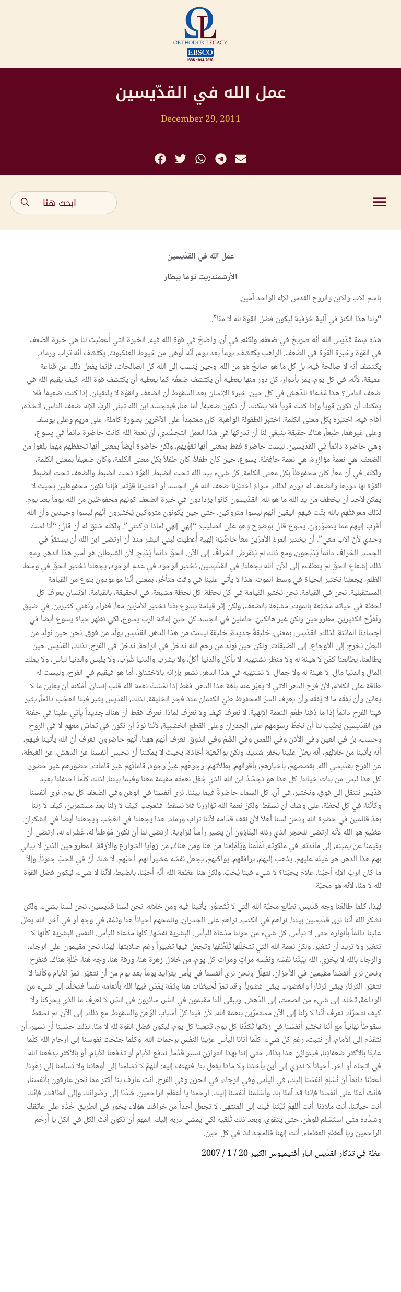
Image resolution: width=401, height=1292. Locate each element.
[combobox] (63, 202)
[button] (161, 159)
